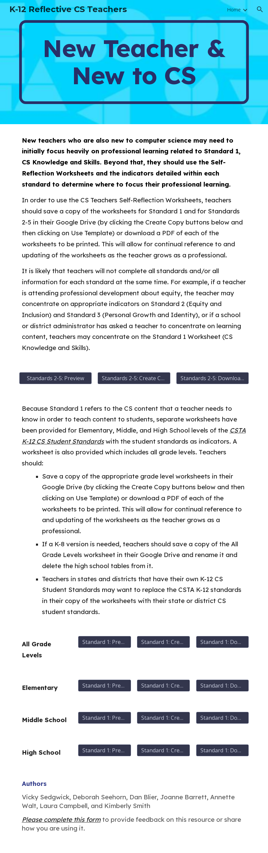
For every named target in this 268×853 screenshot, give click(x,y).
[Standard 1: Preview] (104, 642)
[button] (260, 9)
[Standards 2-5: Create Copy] (134, 378)
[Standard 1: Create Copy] (163, 642)
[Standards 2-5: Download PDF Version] (212, 378)
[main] (134, 62)
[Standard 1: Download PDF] (222, 642)
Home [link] (234, 9)
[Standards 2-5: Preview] (55, 378)
